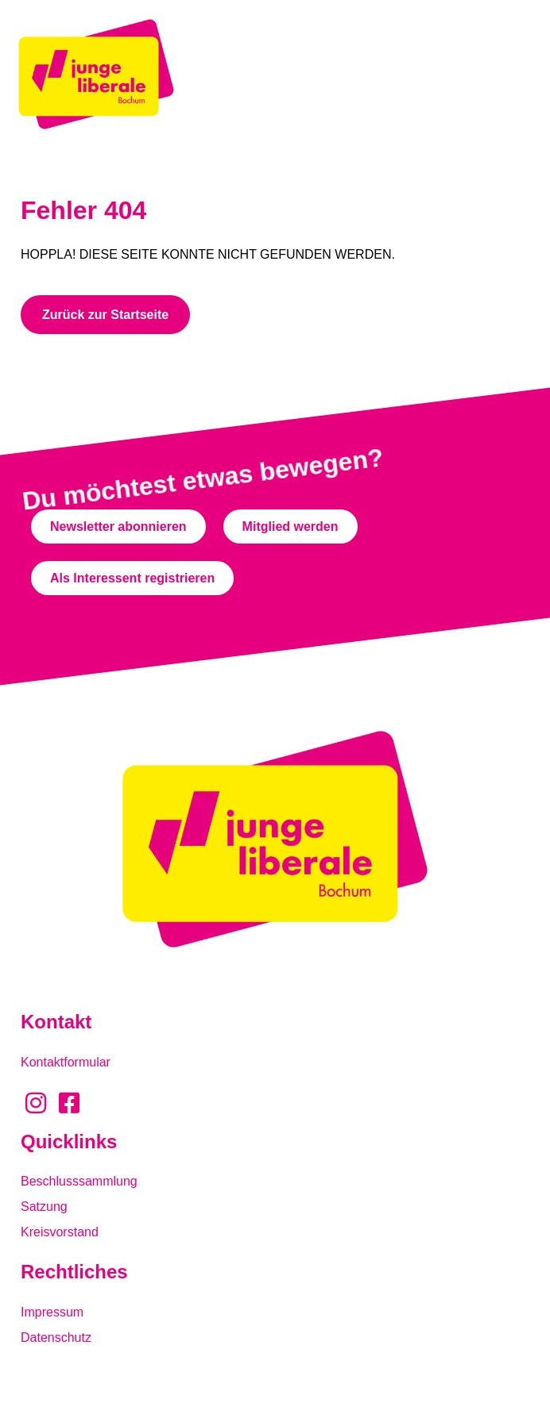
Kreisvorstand (60, 1232)
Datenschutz (56, 1337)
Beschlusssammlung (79, 1181)
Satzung (44, 1206)
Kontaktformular (65, 1062)
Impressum (52, 1312)
